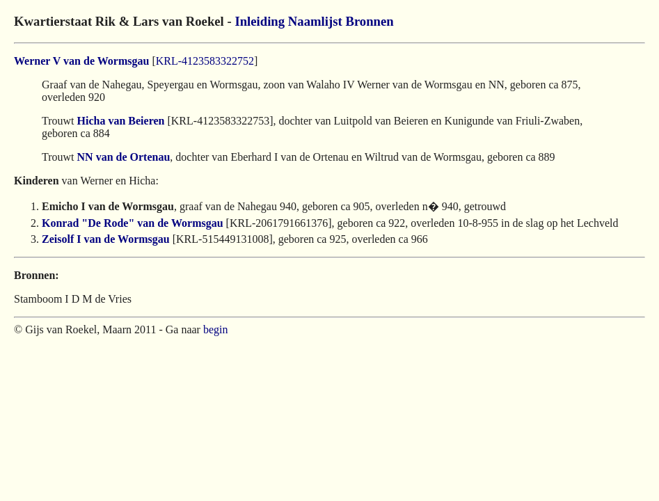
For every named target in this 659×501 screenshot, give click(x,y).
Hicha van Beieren (121, 121)
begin (215, 329)
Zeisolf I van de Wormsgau (106, 239)
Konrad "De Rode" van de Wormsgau (132, 223)
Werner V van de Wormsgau (81, 61)
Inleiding (260, 21)
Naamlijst (315, 21)
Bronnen (369, 21)
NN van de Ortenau (123, 157)
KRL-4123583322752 (205, 61)
